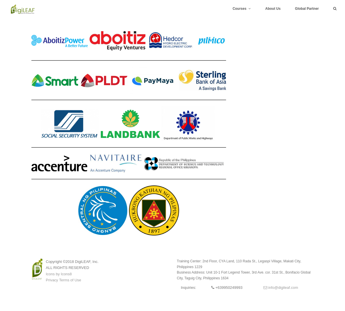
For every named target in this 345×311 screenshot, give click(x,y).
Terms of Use (70, 280)
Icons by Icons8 (59, 274)
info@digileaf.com (281, 287)
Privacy (52, 280)
